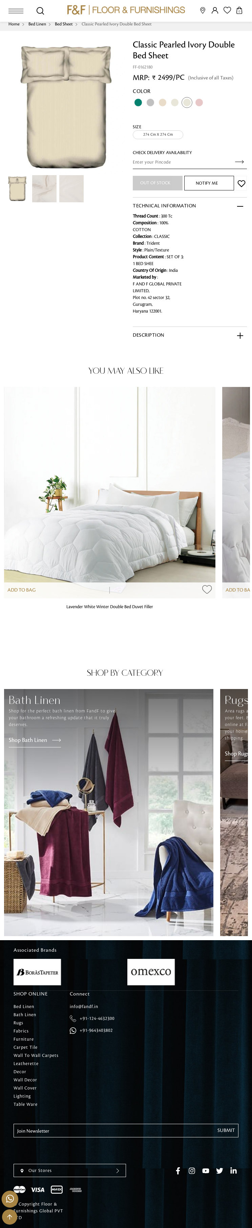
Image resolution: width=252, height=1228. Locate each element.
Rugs (18, 1023)
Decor (20, 1071)
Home (14, 24)
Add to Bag (21, 590)
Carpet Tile (26, 1047)
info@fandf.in (84, 1006)
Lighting (22, 1096)
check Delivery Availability (162, 152)
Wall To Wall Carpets (36, 1055)
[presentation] (65, 1150)
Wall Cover (25, 1088)
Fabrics (21, 1031)
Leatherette (26, 1063)
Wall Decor (25, 1080)
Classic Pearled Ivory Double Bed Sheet (117, 24)
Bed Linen (37, 24)
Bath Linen (25, 1014)
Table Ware (26, 1104)
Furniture (24, 1039)
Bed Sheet (64, 24)
